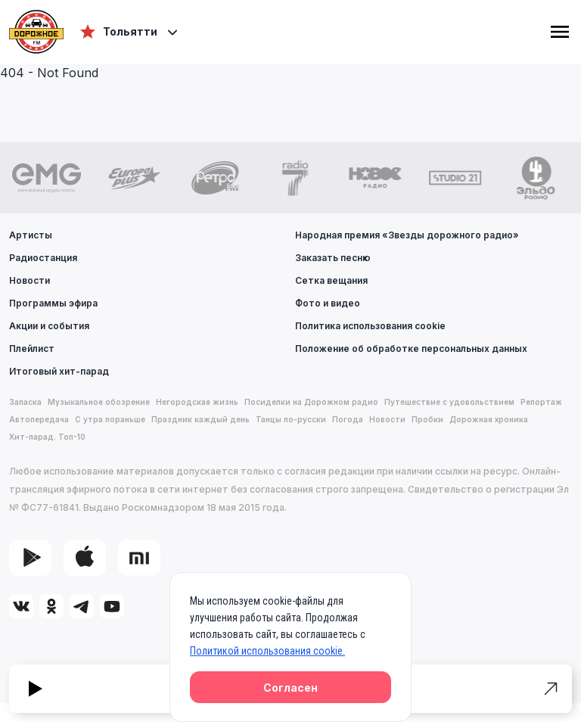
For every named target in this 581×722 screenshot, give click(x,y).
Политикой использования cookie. (267, 651)
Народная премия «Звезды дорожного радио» (407, 235)
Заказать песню (333, 257)
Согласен (290, 687)
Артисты (30, 235)
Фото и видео (327, 303)
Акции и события (49, 325)
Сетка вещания (331, 280)
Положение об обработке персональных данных (411, 348)
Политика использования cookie (370, 325)
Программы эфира (53, 303)
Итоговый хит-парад (59, 371)
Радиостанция (43, 257)
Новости (29, 280)
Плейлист (31, 348)
